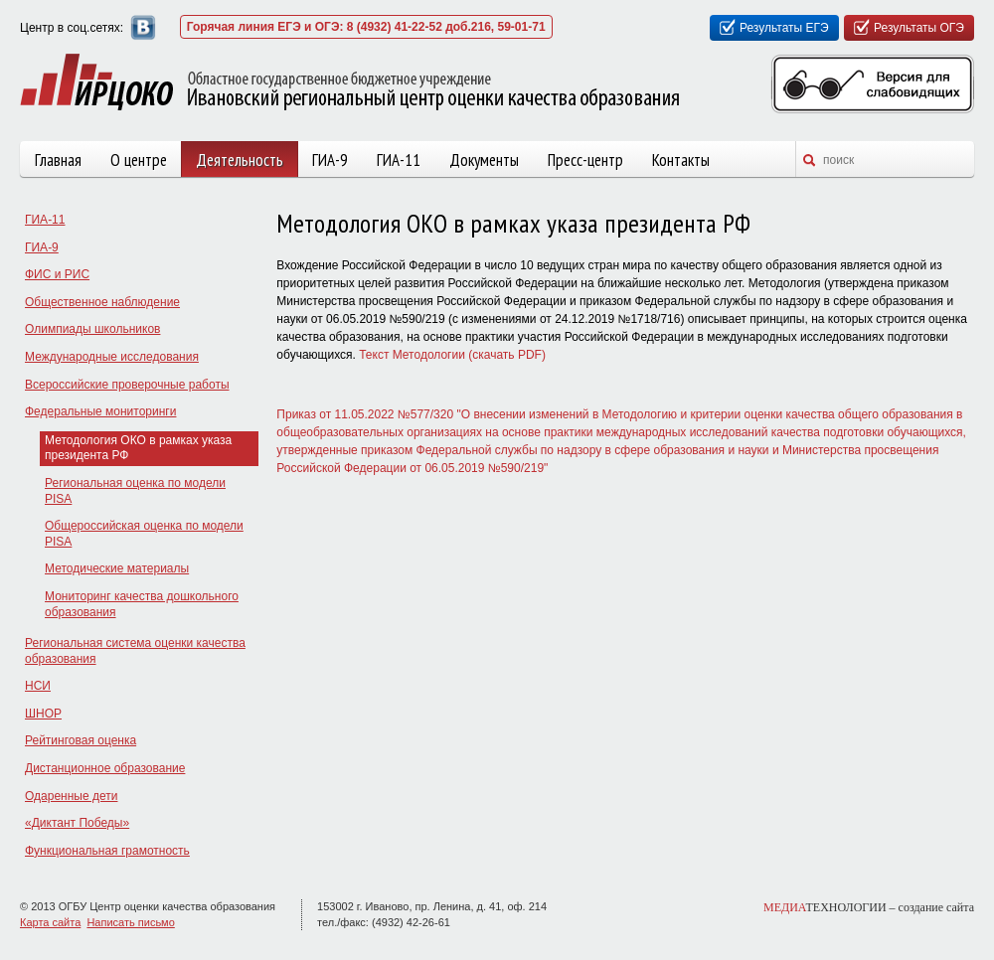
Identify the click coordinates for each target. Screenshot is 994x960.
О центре (138, 160)
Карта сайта (50, 922)
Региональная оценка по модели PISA (135, 491)
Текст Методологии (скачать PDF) (452, 355)
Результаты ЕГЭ (784, 28)
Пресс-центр (585, 160)
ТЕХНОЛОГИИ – (868, 907)
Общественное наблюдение (102, 302)
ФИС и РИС (57, 274)
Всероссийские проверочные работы (127, 385)
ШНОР (43, 713)
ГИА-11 (398, 160)
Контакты (681, 160)
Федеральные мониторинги (100, 411)
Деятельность (239, 160)
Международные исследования (112, 357)
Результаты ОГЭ (919, 28)
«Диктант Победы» (77, 823)
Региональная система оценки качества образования (135, 651)
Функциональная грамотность (107, 851)
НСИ (38, 686)
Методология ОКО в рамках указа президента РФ (138, 448)
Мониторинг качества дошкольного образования (142, 604)
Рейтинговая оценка (80, 740)
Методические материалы (117, 568)
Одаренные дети (71, 796)
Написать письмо (130, 922)
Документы (484, 160)
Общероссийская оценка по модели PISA (144, 534)
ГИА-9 (330, 160)
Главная (58, 160)
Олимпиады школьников (92, 329)
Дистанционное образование (105, 768)
